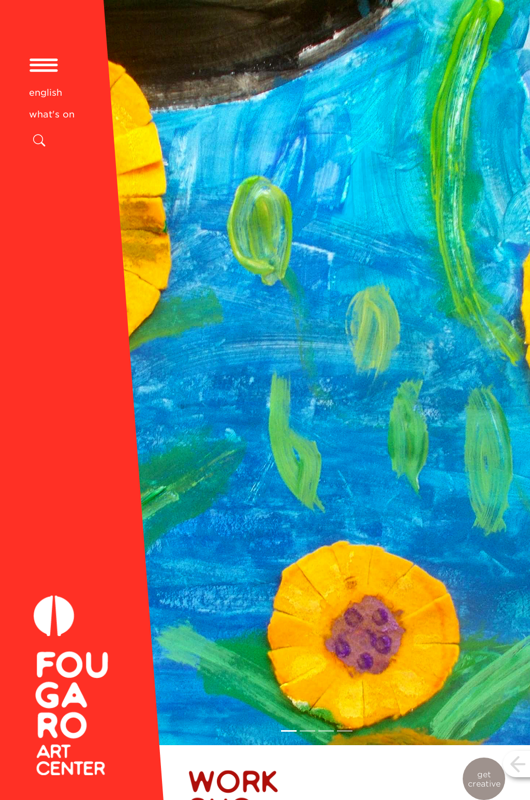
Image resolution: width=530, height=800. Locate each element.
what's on (52, 114)
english (45, 92)
